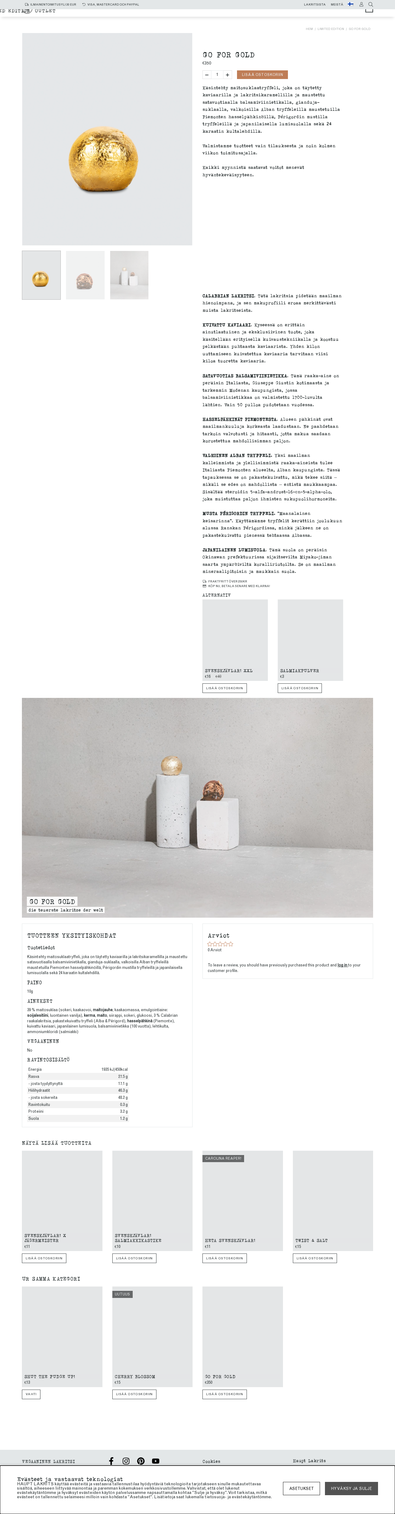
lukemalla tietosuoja (205, 1496)
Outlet (274, 19)
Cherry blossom (135, 1376)
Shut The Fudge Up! (49, 1376)
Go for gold (360, 29)
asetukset (301, 1488)
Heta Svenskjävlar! (230, 1240)
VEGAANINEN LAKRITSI (48, 1461)
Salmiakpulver (299, 670)
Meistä (337, 4)
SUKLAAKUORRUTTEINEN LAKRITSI (158, 19)
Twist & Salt (311, 1240)
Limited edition (235, 19)
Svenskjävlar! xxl (229, 670)
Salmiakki (199, 13)
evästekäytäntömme (251, 1496)
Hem (309, 29)
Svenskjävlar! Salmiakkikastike (138, 1237)
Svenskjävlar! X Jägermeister (45, 1237)
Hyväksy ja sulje (351, 1488)
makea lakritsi (243, 13)
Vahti (31, 1394)
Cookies (211, 1461)
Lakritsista (315, 4)
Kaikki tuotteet (153, 13)
